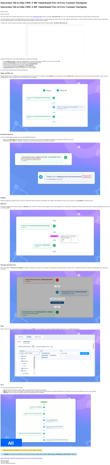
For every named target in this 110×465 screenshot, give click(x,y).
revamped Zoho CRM (37, 16)
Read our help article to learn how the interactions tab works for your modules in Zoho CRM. (22, 458)
